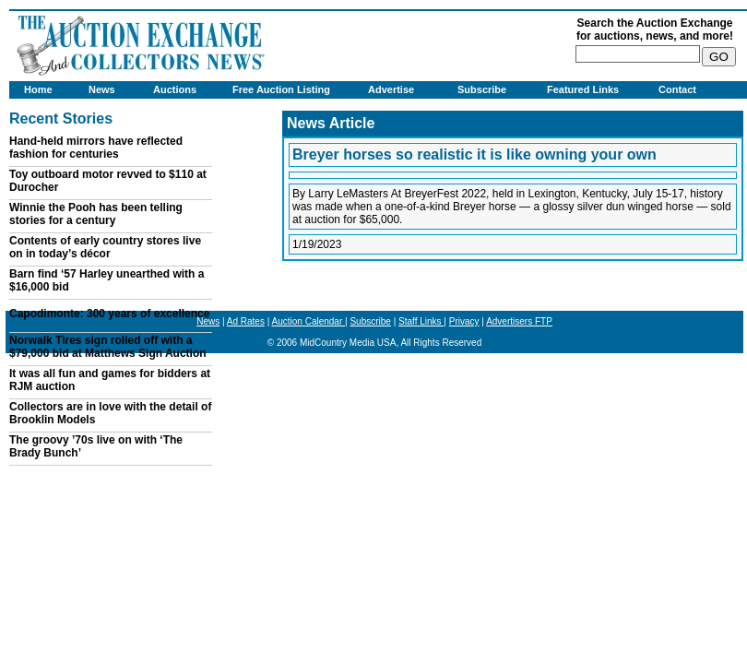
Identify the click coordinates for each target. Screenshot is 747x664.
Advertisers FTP (519, 321)
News (102, 89)
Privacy (464, 321)
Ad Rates (246, 321)
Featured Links (583, 89)
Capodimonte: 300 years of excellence (109, 313)
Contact (677, 89)
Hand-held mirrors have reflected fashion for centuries (96, 147)
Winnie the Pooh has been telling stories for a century (96, 214)
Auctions (174, 89)
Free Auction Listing (281, 89)
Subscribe (481, 89)
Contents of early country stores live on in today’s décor (105, 247)
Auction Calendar (309, 321)
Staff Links (421, 321)
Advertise (391, 89)
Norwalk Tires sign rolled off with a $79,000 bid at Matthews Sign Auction (108, 347)
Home (38, 89)
